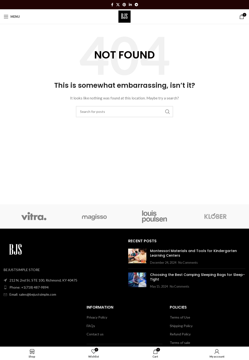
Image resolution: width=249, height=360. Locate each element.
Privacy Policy (97, 317)
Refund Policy (180, 334)
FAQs (91, 326)
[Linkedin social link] (130, 4)
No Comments (188, 262)
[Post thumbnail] (137, 257)
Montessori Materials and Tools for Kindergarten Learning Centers (193, 253)
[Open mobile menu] (11, 16)
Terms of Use (180, 317)
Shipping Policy (181, 326)
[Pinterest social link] (124, 4)
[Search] (124, 111)
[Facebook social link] (112, 4)
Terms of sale (180, 343)
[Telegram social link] (136, 4)
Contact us (95, 334)
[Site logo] (124, 16)
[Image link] (16, 250)
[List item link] (62, 287)
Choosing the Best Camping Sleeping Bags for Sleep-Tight (197, 277)
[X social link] (118, 4)
